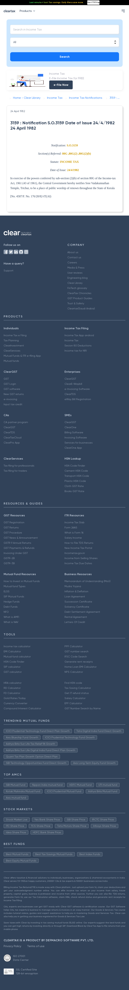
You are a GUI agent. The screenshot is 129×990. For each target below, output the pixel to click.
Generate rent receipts (78, 661)
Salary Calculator (74, 698)
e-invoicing (10, 399)
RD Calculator (12, 687)
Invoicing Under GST (16, 553)
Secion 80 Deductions (78, 345)
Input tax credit (13, 404)
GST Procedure (13, 532)
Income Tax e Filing (15, 335)
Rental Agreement (75, 616)
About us (72, 252)
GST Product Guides (79, 298)
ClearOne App (73, 447)
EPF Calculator (73, 703)
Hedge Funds (12, 601)
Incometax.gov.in (74, 553)
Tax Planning (11, 340)
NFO (6, 611)
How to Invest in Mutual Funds (22, 581)
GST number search (76, 651)
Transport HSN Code (76, 475)
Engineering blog (77, 277)
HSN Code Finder (74, 465)
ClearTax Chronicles (79, 293)
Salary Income (73, 537)
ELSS (6, 591)
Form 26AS (70, 527)
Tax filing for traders (15, 470)
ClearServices (12, 350)
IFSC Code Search (75, 656)
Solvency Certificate (76, 606)
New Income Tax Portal (78, 547)
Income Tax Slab (74, 522)
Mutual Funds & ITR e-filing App (22, 355)
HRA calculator (12, 682)
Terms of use (36, 946)
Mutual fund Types (14, 586)
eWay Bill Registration (77, 399)
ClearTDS (70, 394)
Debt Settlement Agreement (82, 611)
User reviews (74, 272)
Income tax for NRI (75, 350)
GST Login (10, 383)
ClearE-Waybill (73, 383)
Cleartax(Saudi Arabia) (81, 308)
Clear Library (74, 282)
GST (6, 378)
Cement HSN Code (76, 470)
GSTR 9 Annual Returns (17, 542)
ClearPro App (12, 442)
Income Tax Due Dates (78, 563)
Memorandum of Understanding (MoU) (87, 581)
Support (8, 270)
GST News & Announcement (21, 537)
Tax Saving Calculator (77, 687)
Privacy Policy (12, 946)
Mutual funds (11, 360)
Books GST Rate (74, 491)
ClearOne (70, 427)
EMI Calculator (12, 651)
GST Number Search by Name (82, 708)
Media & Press (75, 267)
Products (28, 11)
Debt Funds (11, 606)
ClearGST (70, 378)
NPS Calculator (73, 671)
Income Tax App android (79, 335)
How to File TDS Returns (78, 542)
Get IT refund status (76, 693)
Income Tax (71, 340)
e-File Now (61, 85)
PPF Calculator (73, 646)
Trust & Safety (75, 303)
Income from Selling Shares (81, 558)
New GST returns (14, 394)
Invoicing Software (75, 437)
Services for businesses (78, 442)
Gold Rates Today (15, 698)
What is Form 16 (73, 532)
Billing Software (73, 432)
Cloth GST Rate (74, 486)
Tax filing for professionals (19, 465)
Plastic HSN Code (75, 480)
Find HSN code (73, 682)
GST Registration (14, 522)
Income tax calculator (17, 646)
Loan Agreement (74, 596)
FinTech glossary (77, 288)
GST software (12, 388)
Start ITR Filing (93, 2)
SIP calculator (12, 666)
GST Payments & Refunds (19, 547)
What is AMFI (11, 616)
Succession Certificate (78, 601)
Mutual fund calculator (17, 656)
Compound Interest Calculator (22, 708)
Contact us (74, 257)
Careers (72, 262)
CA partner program (16, 422)
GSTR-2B (9, 558)
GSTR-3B (9, 563)
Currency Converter (15, 703)
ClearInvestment (14, 345)
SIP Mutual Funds (14, 596)
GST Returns (11, 527)
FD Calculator (12, 693)
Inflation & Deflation (76, 591)
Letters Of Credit (74, 622)
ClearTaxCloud (12, 437)
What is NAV (11, 622)
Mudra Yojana (72, 586)
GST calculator (13, 671)
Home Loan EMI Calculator (80, 666)
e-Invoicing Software (77, 388)
